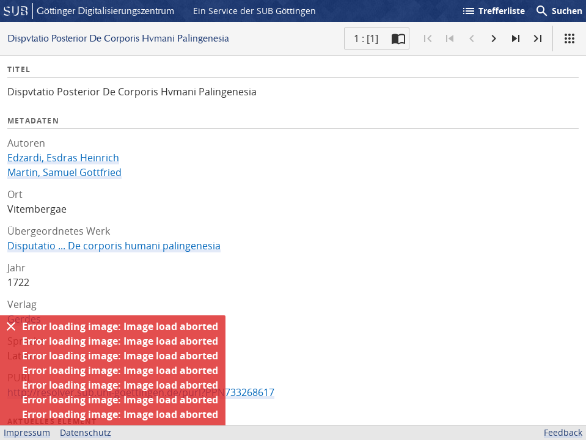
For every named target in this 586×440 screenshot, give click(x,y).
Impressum (27, 432)
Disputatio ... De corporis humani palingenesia (114, 245)
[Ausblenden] (11, 326)
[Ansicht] (569, 38)
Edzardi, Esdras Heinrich (63, 157)
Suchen (558, 11)
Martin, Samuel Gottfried (64, 172)
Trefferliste (493, 11)
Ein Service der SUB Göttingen (254, 10)
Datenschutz (85, 432)
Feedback (563, 432)
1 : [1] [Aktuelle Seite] (366, 38)
